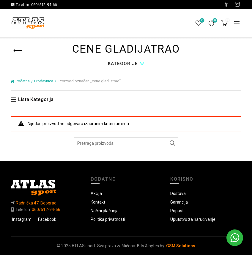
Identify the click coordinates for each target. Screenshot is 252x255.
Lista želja (201, 21)
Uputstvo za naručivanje (192, 219)
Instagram (22, 219)
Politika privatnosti (108, 219)
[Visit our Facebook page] (226, 4)
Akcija (96, 193)
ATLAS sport (83, 245)
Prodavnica (43, 81)
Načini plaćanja (105, 210)
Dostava (178, 193)
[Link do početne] (46, 187)
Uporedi (214, 21)
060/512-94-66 (44, 4)
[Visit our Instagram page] (237, 4)
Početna (23, 81)
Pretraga (172, 143)
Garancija (179, 202)
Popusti (177, 210)
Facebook (47, 219)
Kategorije (123, 63)
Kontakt (98, 202)
